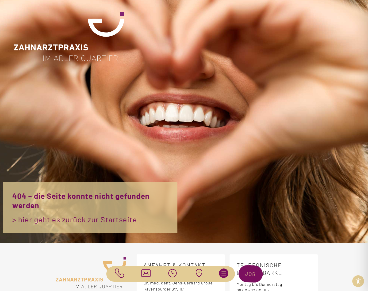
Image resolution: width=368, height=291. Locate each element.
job (251, 274)
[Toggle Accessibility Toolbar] (358, 281)
